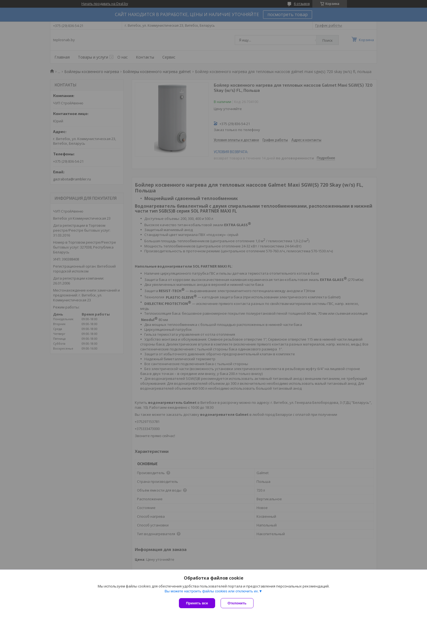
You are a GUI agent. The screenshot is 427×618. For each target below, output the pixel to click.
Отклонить (237, 603)
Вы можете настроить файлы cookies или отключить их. (211, 591)
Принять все (197, 603)
